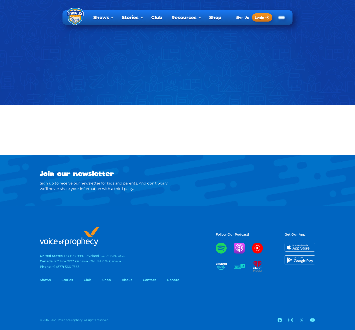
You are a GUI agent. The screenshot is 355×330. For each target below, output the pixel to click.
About (127, 280)
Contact (149, 280)
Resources (184, 17)
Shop (215, 17)
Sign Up (242, 17)
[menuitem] (103, 17)
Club (156, 17)
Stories (130, 17)
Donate (173, 280)
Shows (101, 17)
